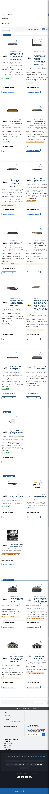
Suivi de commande (22, 783)
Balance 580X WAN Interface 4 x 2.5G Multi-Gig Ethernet (40, 243)
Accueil (4, 14)
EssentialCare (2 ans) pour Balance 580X (16, 545)
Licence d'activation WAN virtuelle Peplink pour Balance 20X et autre (41, 497)
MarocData (22, 791)
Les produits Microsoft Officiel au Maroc (17, 782)
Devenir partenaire (9, 743)
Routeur (6, 34)
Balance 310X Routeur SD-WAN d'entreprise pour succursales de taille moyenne (17, 303)
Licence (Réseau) (9, 476)
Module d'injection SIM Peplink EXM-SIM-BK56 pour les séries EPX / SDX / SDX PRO (41, 601)
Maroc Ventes (29, 783)
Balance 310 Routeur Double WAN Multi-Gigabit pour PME (40, 121)
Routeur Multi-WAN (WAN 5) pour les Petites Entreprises (16, 121)
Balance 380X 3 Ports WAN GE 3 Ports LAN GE (16, 243)
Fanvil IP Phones (42, 782)
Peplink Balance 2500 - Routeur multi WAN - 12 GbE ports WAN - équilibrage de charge (36, 371)
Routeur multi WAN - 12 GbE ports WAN (40, 367)
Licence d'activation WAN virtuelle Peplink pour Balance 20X (16, 496)
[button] (43, 29)
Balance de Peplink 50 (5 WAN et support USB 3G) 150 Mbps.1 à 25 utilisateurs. (11, 128)
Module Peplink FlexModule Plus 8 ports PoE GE (40, 656)
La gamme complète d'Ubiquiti (32, 782)
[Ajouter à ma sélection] (16, 40)
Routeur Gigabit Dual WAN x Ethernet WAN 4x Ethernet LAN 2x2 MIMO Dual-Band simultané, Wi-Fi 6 (16, 56)
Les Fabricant (7, 745)
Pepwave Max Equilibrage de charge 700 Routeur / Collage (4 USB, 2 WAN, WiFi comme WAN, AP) (16, 182)
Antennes (7, 412)
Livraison (34, 783)
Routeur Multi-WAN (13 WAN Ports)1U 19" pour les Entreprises (16, 368)
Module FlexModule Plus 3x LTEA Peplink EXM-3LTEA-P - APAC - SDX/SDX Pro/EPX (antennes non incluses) (16, 658)
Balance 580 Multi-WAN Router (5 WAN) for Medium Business (40, 180)
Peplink (15, 51)
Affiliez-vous (7, 741)
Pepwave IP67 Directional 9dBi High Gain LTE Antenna (16, 432)
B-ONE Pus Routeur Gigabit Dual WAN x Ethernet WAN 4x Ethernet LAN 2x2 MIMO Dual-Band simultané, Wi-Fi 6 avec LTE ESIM (40, 59)
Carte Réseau (8, 579)
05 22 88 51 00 (14, 739)
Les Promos (7, 747)
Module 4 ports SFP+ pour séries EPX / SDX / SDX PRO (16, 600)
